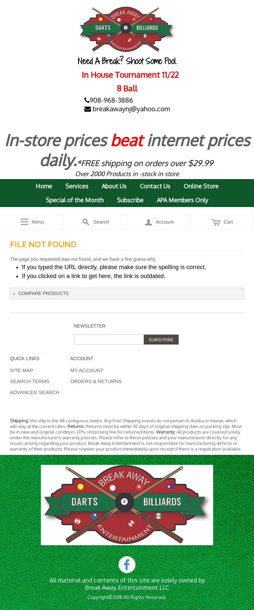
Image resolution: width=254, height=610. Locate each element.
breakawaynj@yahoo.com (127, 108)
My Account (87, 370)
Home (44, 186)
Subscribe (130, 200)
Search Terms (29, 381)
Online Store (201, 186)
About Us (114, 186)
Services (76, 186)
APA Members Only (182, 200)
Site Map (21, 370)
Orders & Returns (96, 381)
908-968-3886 (108, 100)
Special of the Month (75, 200)
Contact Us (155, 186)
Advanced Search (34, 392)
